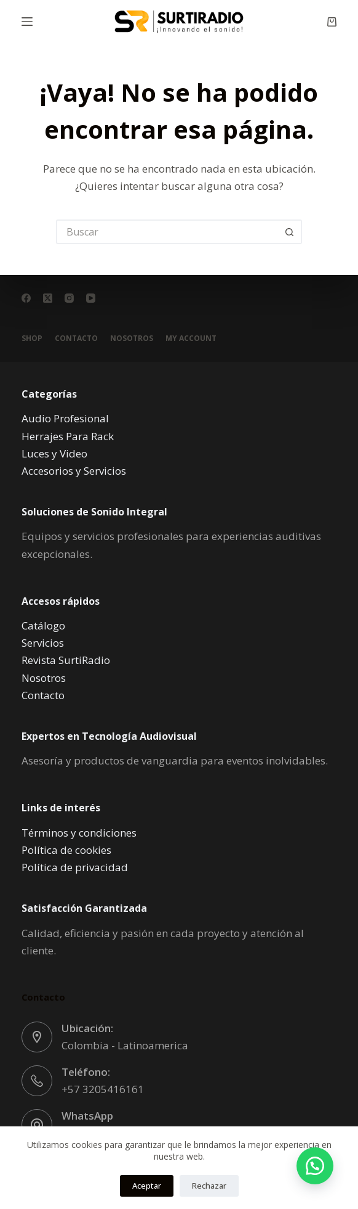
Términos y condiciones (79, 833)
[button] (314, 1165)
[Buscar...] (166, 231)
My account (191, 338)
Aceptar (146, 1185)
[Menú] (27, 21)
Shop (32, 338)
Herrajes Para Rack (68, 436)
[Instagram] (69, 298)
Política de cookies (66, 850)
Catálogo (43, 625)
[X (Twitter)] (47, 298)
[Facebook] (26, 298)
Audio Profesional (65, 418)
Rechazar (209, 1185)
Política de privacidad (75, 867)
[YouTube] (90, 298)
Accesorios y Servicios (74, 471)
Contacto (76, 338)
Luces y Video (54, 453)
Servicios (43, 643)
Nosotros (131, 338)
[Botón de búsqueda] (289, 231)
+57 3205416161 (103, 1089)
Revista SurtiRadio (66, 660)
